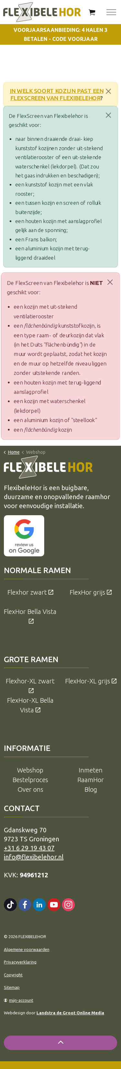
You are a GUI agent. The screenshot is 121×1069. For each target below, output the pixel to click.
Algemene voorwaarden (26, 949)
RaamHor (90, 779)
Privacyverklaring (20, 962)
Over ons (30, 789)
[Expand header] (111, 12)
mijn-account (18, 1000)
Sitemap (12, 987)
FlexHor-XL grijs (90, 681)
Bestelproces (30, 779)
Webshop (30, 770)
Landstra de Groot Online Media (70, 1012)
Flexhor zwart (30, 592)
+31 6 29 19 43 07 (29, 848)
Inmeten (91, 770)
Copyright (13, 975)
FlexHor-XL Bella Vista (30, 705)
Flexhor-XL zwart (30, 685)
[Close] (110, 91)
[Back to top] (60, 1043)
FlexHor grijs (91, 592)
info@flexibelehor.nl (34, 857)
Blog (91, 789)
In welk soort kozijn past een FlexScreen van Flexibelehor (56, 94)
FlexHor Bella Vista (30, 616)
